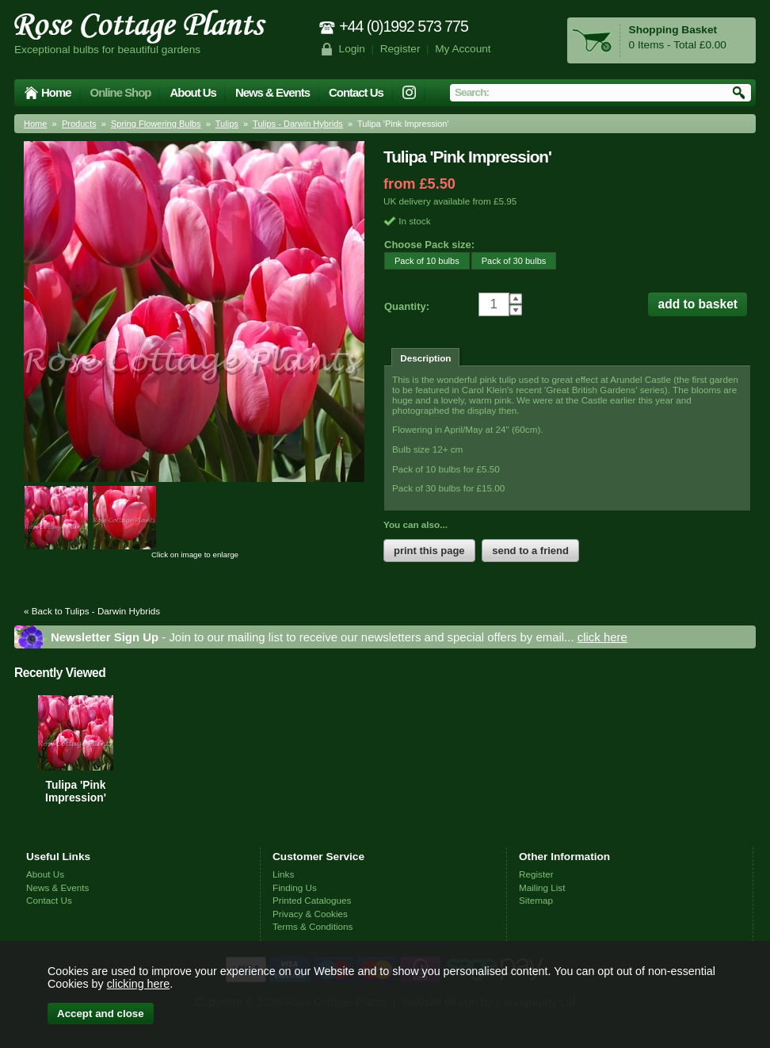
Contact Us (356, 92)
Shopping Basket (673, 30)
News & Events (272, 92)
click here (602, 637)
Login (352, 49)
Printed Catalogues (312, 900)
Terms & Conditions (313, 926)
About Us (192, 92)
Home (56, 92)
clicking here (138, 983)
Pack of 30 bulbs (509, 260)
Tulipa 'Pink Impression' (75, 791)
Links (283, 874)
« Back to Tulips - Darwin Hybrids (92, 611)
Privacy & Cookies (310, 913)
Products (79, 123)
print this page (429, 551)
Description (425, 358)
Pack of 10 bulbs (421, 260)
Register (400, 49)
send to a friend (530, 551)
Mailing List (542, 887)
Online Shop (120, 92)
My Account (463, 49)
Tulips (226, 123)
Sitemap (536, 900)
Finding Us (295, 887)
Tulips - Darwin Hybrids (298, 123)
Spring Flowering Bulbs (156, 123)
